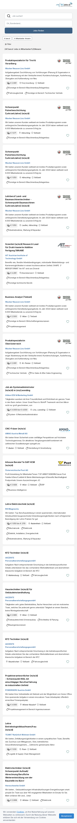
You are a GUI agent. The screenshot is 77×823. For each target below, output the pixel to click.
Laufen (25, 225)
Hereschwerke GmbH (15, 786)
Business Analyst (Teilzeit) (18, 297)
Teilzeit (33, 316)
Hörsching (25, 133)
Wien (24, 316)
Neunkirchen (13, 662)
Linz (34, 410)
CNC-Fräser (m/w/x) (15, 428)
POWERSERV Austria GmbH (18, 690)
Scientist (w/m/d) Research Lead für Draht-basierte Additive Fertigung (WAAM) (21, 247)
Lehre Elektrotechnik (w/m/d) (20, 504)
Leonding (41, 410)
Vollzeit (41, 83)
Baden (11, 448)
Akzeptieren (66, 816)
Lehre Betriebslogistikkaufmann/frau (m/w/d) (20, 726)
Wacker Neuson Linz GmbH (17, 68)
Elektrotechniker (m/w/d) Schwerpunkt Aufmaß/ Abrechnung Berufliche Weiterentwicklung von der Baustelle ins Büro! (18, 774)
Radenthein (35, 523)
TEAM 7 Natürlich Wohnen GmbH (20, 735)
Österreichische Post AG (16, 470)
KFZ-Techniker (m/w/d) (17, 553)
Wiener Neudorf (29, 705)
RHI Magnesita (12, 509)
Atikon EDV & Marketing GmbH (19, 395)
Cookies (20, 812)
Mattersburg (13, 575)
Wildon (25, 800)
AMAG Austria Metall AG (16, 433)
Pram (24, 749)
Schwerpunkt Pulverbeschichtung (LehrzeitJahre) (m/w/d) (17, 110)
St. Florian (26, 363)
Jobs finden (38, 31)
